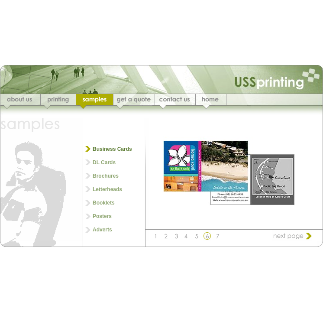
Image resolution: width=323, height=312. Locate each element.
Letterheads (107, 189)
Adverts (102, 230)
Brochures (106, 176)
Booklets (104, 203)
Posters (102, 216)
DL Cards (104, 162)
